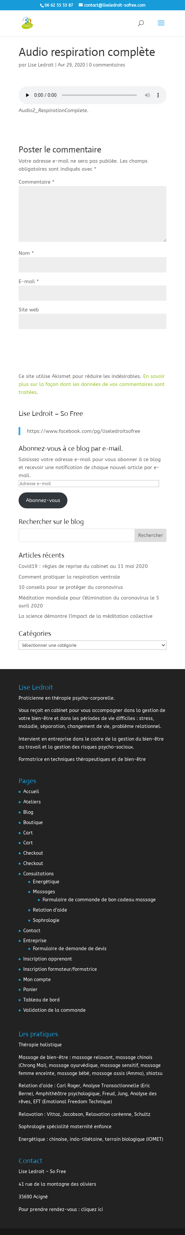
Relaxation (31, 1114)
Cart (28, 833)
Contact (32, 931)
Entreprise (34, 941)
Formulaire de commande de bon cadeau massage (99, 900)
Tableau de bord (41, 1000)
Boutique (33, 822)
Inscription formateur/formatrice (60, 969)
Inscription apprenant (47, 959)
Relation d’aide (50, 910)
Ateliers (32, 802)
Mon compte (37, 979)
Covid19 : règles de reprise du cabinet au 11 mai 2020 (83, 566)
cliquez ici (92, 1209)
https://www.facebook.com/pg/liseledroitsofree (83, 431)
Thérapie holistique (40, 1045)
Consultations (38, 874)
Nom (26, 253)
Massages (44, 892)
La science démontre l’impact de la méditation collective (85, 616)
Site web (29, 310)
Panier (30, 989)
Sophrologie (46, 920)
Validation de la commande (54, 1010)
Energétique (46, 882)
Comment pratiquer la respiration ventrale (69, 577)
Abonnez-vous (43, 500)
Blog (28, 812)
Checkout (33, 853)
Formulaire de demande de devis (70, 949)
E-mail (29, 281)
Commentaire (36, 182)
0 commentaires (107, 65)
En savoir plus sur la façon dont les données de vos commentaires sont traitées (92, 384)
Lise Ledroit (41, 65)
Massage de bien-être (43, 1057)
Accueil (31, 791)
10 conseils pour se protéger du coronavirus (71, 587)
